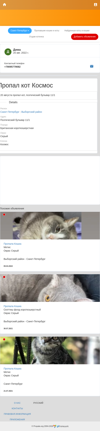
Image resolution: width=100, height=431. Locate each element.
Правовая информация (17, 414)
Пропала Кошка (12, 243)
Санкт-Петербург (9, 111)
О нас (17, 403)
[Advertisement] (50, 180)
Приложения (17, 419)
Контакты (17, 408)
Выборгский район (31, 111)
